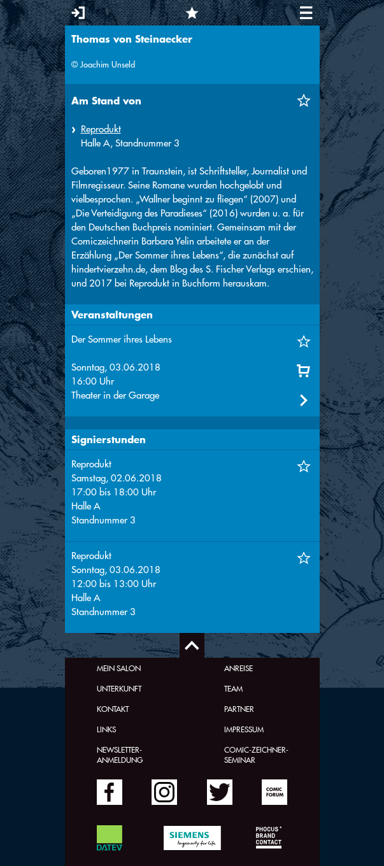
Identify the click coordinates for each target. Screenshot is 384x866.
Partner (239, 709)
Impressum (244, 729)
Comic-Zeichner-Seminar (256, 754)
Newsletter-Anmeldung (120, 754)
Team (233, 688)
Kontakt (113, 709)
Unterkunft (119, 688)
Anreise (238, 668)
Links (106, 729)
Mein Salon (119, 668)
